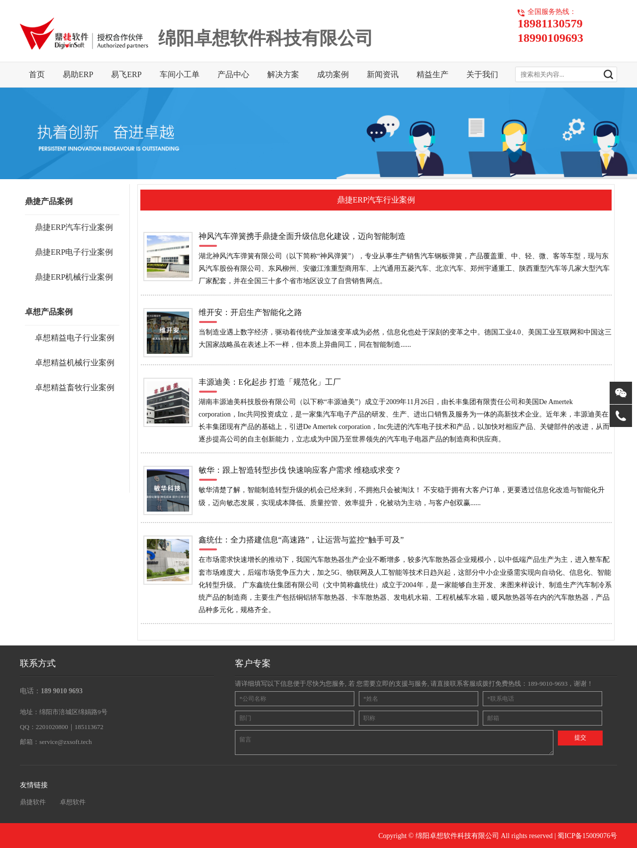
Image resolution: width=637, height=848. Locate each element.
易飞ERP (126, 74)
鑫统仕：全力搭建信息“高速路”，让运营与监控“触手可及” (301, 539)
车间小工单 (180, 74)
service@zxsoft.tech (65, 741)
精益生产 (432, 74)
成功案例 (333, 74)
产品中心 (233, 74)
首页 (37, 74)
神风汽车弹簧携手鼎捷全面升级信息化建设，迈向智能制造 (302, 236)
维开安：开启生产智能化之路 (250, 312)
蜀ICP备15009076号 (587, 836)
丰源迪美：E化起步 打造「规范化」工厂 (270, 382)
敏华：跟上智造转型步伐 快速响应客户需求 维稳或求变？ (300, 470)
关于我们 (482, 74)
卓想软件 (73, 802)
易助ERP (78, 74)
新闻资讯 (383, 74)
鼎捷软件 (33, 802)
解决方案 (283, 74)
